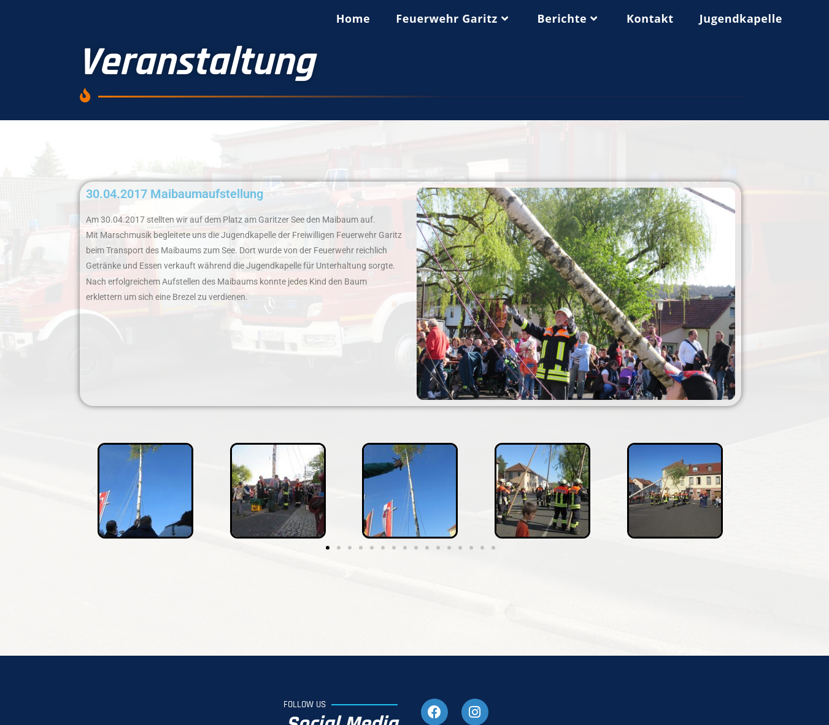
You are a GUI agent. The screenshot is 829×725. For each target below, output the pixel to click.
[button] (93, 491)
